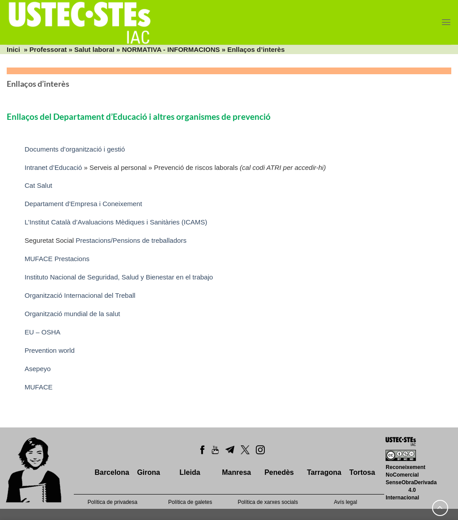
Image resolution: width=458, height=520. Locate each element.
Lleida (189, 472)
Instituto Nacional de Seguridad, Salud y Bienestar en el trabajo (119, 277)
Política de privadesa (112, 502)
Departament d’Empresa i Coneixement (84, 203)
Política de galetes (190, 502)
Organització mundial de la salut (72, 313)
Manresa (236, 472)
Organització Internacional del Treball (80, 295)
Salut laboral (94, 49)
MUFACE (39, 387)
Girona (148, 472)
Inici (13, 49)
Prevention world (50, 350)
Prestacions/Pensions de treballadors (131, 240)
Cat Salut (39, 185)
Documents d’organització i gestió (75, 149)
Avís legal (345, 502)
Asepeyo (39, 368)
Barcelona (111, 472)
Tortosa (362, 472)
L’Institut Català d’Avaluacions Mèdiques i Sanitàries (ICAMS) (116, 222)
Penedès (279, 472)
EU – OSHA (42, 332)
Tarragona (324, 472)
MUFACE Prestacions (57, 258)
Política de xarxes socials (267, 502)
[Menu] (446, 22)
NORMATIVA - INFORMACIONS (171, 49)
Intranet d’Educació (53, 167)
